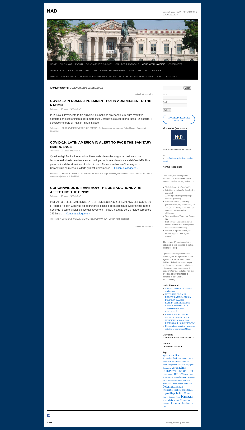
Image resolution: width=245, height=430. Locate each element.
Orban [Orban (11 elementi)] (174, 383)
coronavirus (118, 128)
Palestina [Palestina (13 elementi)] (181, 383)
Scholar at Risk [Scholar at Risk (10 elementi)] (173, 400)
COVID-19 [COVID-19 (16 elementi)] (178, 374)
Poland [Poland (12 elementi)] (189, 383)
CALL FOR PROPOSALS (127, 64)
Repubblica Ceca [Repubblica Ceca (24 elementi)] (180, 393)
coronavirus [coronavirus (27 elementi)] (179, 367)
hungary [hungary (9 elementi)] (191, 378)
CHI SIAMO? (66, 64)
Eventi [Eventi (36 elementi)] (183, 377)
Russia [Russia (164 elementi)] (187, 396)
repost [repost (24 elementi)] (166, 393)
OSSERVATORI (176, 64)
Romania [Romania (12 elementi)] (167, 397)
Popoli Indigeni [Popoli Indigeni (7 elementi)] (177, 387)
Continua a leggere (126, 168)
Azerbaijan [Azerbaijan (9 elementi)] (167, 362)
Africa (70, 70)
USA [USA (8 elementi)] (164, 406)
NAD (52, 11)
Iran (91, 219)
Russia (131, 70)
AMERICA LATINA (69, 173)
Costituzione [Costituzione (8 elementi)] (167, 374)
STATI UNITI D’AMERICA (149, 70)
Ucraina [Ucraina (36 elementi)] (175, 403)
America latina (127, 173)
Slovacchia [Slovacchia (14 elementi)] (185, 400)
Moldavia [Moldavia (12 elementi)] (167, 383)
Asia (87, 70)
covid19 (149, 173)
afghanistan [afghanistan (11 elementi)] (168, 355)
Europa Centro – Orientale (112, 70)
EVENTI (79, 64)
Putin (126, 128)
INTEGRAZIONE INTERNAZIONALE (136, 76)
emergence (55, 176)
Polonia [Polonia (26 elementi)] (167, 386)
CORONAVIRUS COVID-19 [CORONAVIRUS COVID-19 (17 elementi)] (178, 371)
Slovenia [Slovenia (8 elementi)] (166, 404)
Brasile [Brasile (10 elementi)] (179, 364)
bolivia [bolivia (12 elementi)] (186, 361)
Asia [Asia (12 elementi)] (190, 358)
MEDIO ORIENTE (102, 219)
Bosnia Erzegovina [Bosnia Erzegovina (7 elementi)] (169, 365)
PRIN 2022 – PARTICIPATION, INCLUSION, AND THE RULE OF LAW (83, 76)
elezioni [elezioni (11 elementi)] (175, 377)
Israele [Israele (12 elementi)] (166, 380)
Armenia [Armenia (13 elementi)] (184, 358)
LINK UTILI (171, 76)
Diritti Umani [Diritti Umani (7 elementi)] (188, 374)
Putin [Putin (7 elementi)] (191, 390)
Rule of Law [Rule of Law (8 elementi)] (175, 397)
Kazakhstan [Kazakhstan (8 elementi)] (173, 381)
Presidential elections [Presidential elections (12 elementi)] (172, 390)
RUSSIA (93, 128)
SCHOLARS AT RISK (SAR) (99, 64)
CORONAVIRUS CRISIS (153, 64)
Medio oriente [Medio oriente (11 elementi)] (184, 380)
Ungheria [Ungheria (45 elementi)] (186, 403)
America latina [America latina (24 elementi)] (171, 358)
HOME (53, 64)
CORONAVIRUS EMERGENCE (75, 128)
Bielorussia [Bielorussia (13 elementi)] (177, 361)
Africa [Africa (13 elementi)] (176, 355)
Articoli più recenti (144, 94)
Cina (95, 70)
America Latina (57, 70)
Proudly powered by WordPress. (178, 422)
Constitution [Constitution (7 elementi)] (167, 368)
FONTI (160, 76)
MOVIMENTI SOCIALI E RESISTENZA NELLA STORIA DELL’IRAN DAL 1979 (178, 297)
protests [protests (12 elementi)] (185, 390)
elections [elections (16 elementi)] (167, 377)
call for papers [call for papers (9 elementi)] (188, 364)
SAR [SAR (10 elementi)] (165, 400)
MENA (79, 70)
